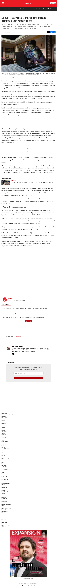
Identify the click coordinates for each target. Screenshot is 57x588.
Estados (3, 434)
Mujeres (52, 8)
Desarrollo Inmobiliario (7, 474)
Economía (25, 8)
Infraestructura (5, 476)
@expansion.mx (28, 585)
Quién (2, 440)
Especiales (4, 501)
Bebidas (3, 519)
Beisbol (3, 507)
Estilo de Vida (5, 525)
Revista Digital (53, 3)
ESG (48, 8)
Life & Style (4, 461)
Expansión (4, 412)
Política (20, 8)
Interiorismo (4, 479)
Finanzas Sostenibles (7, 488)
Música (3, 468)
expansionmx (26, 585)
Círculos (3, 444)
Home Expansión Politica (8, 414)
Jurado (3, 526)
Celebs (3, 456)
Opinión (3, 436)
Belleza (3, 447)
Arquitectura (4, 477)
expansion (35, 585)
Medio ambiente (5, 483)
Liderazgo (4, 498)
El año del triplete (28, 579)
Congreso (4, 431)
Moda (2, 445)
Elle (2, 452)
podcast (10, 298)
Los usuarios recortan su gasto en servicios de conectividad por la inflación (32, 182)
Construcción (5, 473)
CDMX (3, 433)
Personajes (4, 522)
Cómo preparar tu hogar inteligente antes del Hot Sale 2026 (21, 313)
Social (3, 484)
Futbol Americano (6, 508)
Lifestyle (3, 512)
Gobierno (3, 428)
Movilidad (4, 487)
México (3, 430)
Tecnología (39, 8)
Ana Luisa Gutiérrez (17, 346)
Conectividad (18, 336)
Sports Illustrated (6, 504)
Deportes (3, 465)
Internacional (32, 8)
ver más (28, 321)
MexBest (3, 516)
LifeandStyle (4, 424)
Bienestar (4, 523)
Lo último (5, 304)
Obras (44, 8)
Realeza (3, 442)
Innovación (4, 490)
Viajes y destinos (6, 520)
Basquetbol (4, 509)
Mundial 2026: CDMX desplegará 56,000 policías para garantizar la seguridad (25, 308)
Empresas (15, 8)
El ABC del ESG (5, 491)
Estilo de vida (5, 458)
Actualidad (4, 497)
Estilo (2, 462)
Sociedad (4, 437)
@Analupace (15, 77)
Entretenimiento (5, 463)
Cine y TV (4, 466)
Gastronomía (4, 518)
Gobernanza (4, 486)
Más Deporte (4, 511)
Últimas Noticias (8, 8)
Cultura (3, 450)
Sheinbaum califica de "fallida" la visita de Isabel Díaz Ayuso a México (23, 317)
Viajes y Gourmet (6, 448)
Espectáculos (5, 441)
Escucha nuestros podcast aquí (16, 300)
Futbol (3, 505)
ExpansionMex (32, 585)
